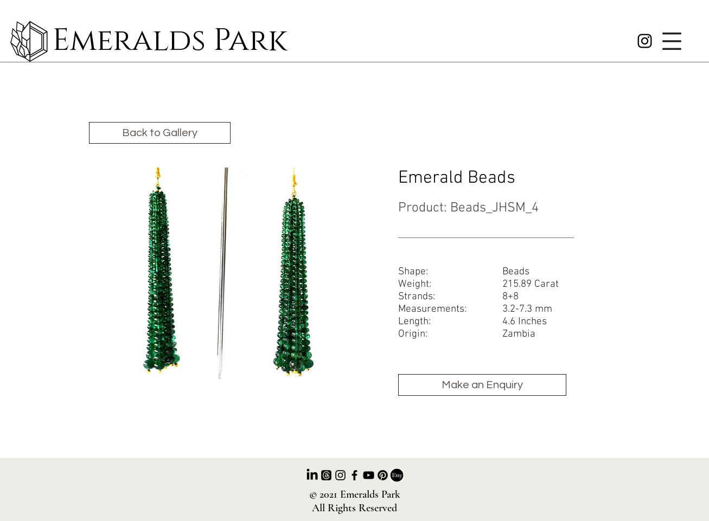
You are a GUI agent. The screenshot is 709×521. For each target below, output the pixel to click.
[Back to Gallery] (160, 133)
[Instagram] (644, 40)
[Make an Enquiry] (482, 385)
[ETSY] (397, 475)
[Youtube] (368, 475)
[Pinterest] (382, 475)
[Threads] (326, 475)
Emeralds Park (169, 41)
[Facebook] (354, 475)
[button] (671, 41)
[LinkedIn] (312, 475)
